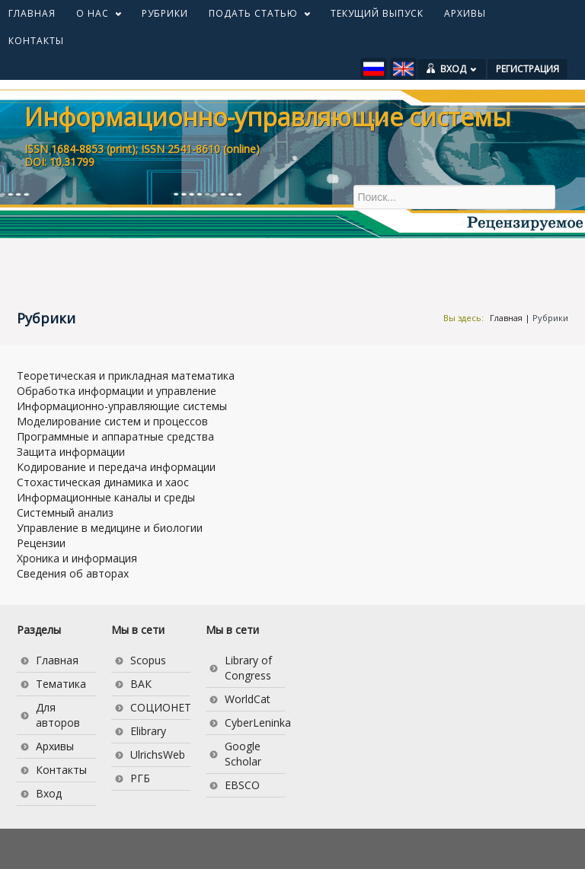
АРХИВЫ (465, 13)
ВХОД (458, 68)
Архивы (55, 746)
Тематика (61, 683)
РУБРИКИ (165, 13)
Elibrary (148, 731)
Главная (506, 317)
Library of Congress (248, 668)
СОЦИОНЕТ (160, 707)
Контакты (61, 769)
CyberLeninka (255, 722)
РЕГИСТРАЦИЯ (527, 68)
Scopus (148, 660)
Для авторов (58, 715)
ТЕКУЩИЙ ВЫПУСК (377, 13)
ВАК (141, 683)
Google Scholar (243, 754)
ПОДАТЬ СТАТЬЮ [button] (254, 17)
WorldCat (247, 699)
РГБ (140, 778)
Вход (49, 793)
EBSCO (242, 785)
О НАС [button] (94, 17)
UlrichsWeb (157, 754)
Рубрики (550, 317)
